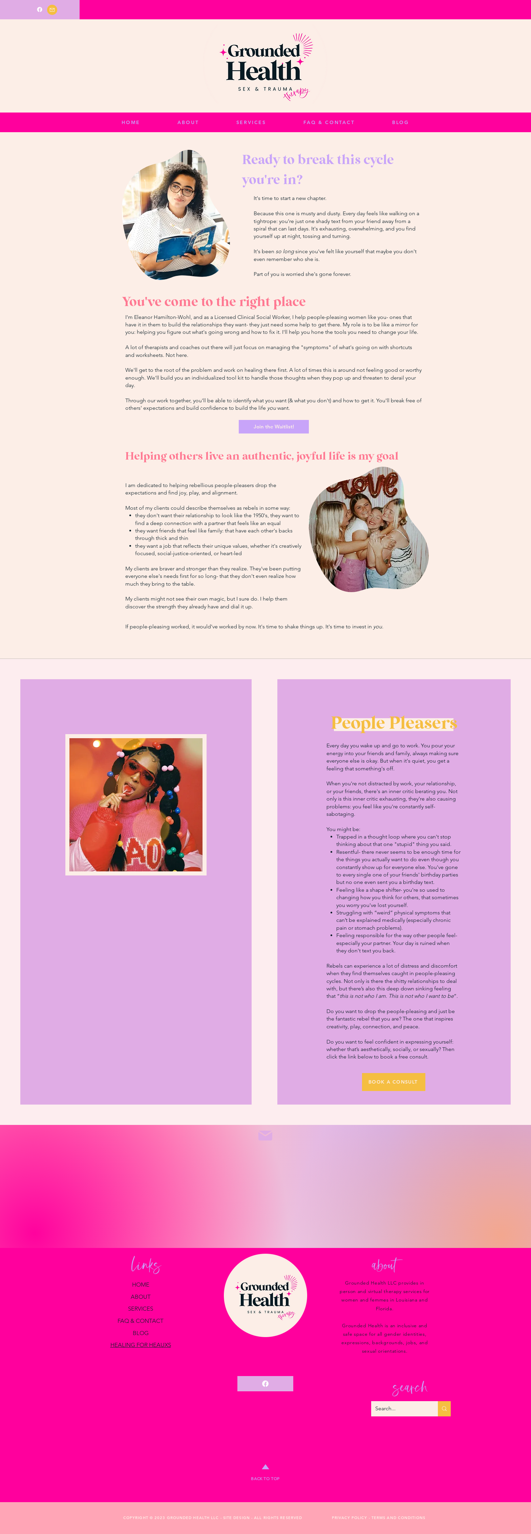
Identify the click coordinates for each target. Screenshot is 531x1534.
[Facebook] (39, 9)
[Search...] (399, 1408)
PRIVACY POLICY (349, 1517)
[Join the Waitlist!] (274, 426)
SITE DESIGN (236, 1517)
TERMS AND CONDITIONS (398, 1517)
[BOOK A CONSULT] (393, 1082)
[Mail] (52, 10)
